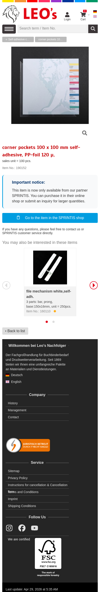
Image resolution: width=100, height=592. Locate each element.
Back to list (16, 331)
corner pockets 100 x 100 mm (52, 39)
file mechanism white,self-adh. (48, 294)
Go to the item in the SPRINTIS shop (50, 217)
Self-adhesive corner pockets (21, 39)
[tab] (47, 322)
